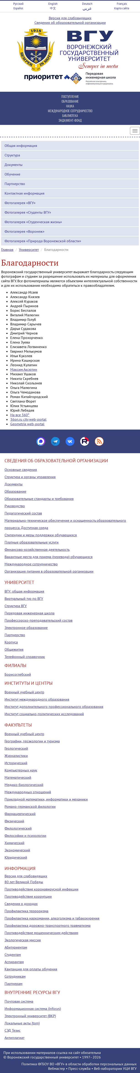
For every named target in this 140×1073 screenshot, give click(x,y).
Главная (7, 249)
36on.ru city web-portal (28, 419)
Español (18, 8)
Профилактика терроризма (26, 911)
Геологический (16, 748)
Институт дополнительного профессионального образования (54, 706)
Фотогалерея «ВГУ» (20, 202)
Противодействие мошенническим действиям (41, 932)
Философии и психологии (25, 835)
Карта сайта (121, 8)
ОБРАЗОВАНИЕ (70, 101)
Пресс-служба (79, 1068)
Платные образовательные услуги (32, 542)
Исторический (16, 763)
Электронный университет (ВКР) (30, 1016)
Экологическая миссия (23, 940)
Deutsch (87, 4)
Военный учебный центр (24, 692)
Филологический (18, 828)
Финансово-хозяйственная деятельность (37, 549)
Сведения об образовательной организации (70, 22)
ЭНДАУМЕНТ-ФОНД (70, 120)
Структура (12, 155)
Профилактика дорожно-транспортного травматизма (48, 925)
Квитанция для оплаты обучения (31, 969)
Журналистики (16, 755)
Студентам (13, 954)
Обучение (12, 174)
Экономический (17, 850)
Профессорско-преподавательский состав (39, 620)
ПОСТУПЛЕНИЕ (70, 96)
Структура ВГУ (16, 605)
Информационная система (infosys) (33, 1008)
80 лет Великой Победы (24, 882)
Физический (14, 821)
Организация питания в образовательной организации (49, 571)
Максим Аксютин (23, 369)
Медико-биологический (24, 784)
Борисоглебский (18, 674)
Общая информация (21, 145)
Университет (29, 249)
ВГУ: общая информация (24, 591)
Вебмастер (56, 1068)
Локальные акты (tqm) (22, 1023)
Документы (14, 164)
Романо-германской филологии (30, 806)
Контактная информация (24, 193)
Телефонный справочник (25, 656)
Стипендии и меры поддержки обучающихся (41, 535)
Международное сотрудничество (31, 564)
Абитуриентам (16, 947)
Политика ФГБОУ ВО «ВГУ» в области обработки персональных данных (79, 1064)
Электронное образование (26, 627)
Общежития (14, 649)
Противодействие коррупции (28, 896)
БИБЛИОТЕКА (70, 115)
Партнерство (15, 183)
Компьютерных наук (21, 770)
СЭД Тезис (13, 1030)
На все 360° (19, 415)
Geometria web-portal (27, 424)
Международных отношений (28, 792)
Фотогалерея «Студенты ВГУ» (28, 212)
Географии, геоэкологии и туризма (32, 741)
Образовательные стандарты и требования (39, 498)
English (52, 4)
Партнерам (13, 983)
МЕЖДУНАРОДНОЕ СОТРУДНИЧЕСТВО (70, 110)
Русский (18, 4)
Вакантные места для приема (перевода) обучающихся (49, 556)
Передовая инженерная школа (29, 613)
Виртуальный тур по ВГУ (24, 598)
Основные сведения (21, 469)
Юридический (16, 857)
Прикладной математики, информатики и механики (46, 799)
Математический (18, 777)
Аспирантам (14, 961)
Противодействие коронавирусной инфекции (41, 889)
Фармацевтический (20, 813)
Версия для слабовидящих (70, 18)
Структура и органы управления (30, 477)
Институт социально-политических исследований (44, 714)
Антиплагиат (14, 1037)
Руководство (15, 506)
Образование (15, 491)
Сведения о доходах (21, 903)
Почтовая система (19, 1001)
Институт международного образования (37, 699)
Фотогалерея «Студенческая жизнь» (33, 222)
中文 (53, 8)
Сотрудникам (15, 976)
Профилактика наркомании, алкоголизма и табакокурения (52, 918)
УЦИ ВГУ (130, 1068)
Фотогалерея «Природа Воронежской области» (43, 241)
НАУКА (70, 106)
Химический (14, 843)
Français (122, 4)
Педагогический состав (23, 513)
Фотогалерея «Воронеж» (24, 231)
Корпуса (11, 642)
